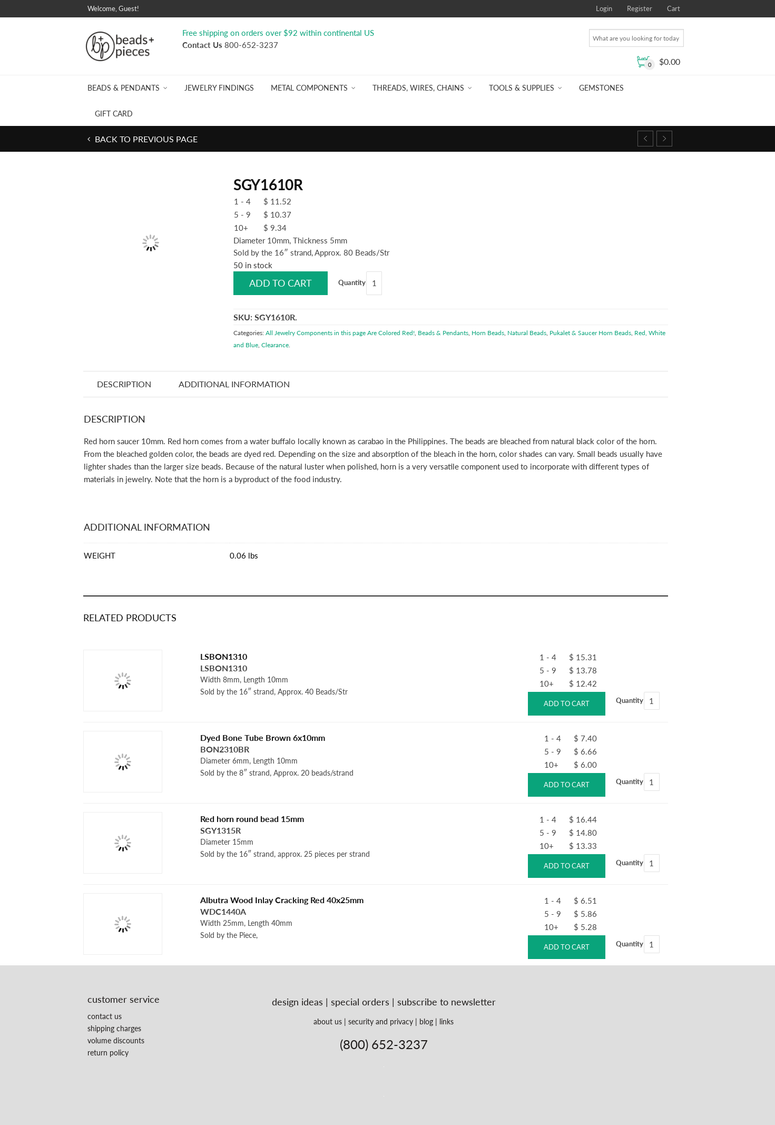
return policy (108, 1052)
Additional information (234, 384)
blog (426, 1021)
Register (639, 8)
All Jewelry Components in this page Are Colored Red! (340, 333)
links (446, 1021)
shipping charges (114, 1028)
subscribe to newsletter (446, 1001)
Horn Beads (488, 333)
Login (604, 8)
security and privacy (380, 1021)
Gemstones (601, 87)
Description (124, 384)
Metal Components (309, 87)
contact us (104, 1016)
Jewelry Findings (219, 87)
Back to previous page (145, 139)
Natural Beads (526, 333)
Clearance (275, 345)
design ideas (297, 1001)
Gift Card (114, 113)
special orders (360, 1001)
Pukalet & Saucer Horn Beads (590, 333)
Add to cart (280, 283)
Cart (673, 8)
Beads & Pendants (123, 87)
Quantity (352, 282)
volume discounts (115, 1040)
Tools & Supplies (521, 87)
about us (327, 1021)
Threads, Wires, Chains (418, 87)
